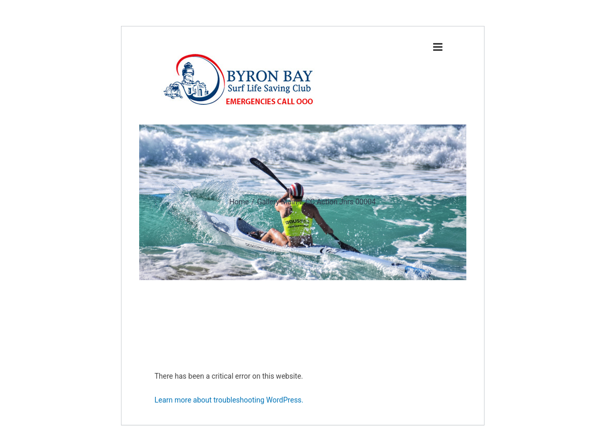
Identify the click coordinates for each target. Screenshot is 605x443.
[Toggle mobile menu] (438, 46)
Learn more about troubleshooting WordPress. (229, 400)
